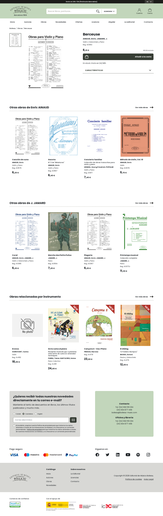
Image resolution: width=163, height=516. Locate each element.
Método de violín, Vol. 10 (131, 159)
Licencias (75, 477)
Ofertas (78, 22)
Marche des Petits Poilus (60, 254)
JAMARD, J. (102, 38)
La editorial (129, 22)
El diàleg (124, 348)
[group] (46, 61)
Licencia (95, 22)
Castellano (29, 413)
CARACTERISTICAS (94, 70)
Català (18, 413)
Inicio (12, 22)
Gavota (52, 159)
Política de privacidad (34, 429)
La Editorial (75, 473)
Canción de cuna (20, 159)
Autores (27, 22)
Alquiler (111, 22)
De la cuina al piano (57, 348)
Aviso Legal (148, 479)
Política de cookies (133, 479)
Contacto (148, 22)
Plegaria (88, 254)
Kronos (15, 348)
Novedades (61, 22)
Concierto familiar (93, 159)
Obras (43, 22)
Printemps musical (129, 254)
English (40, 413)
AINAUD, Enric (89, 38)
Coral (15, 254)
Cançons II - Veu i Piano (95, 348)
